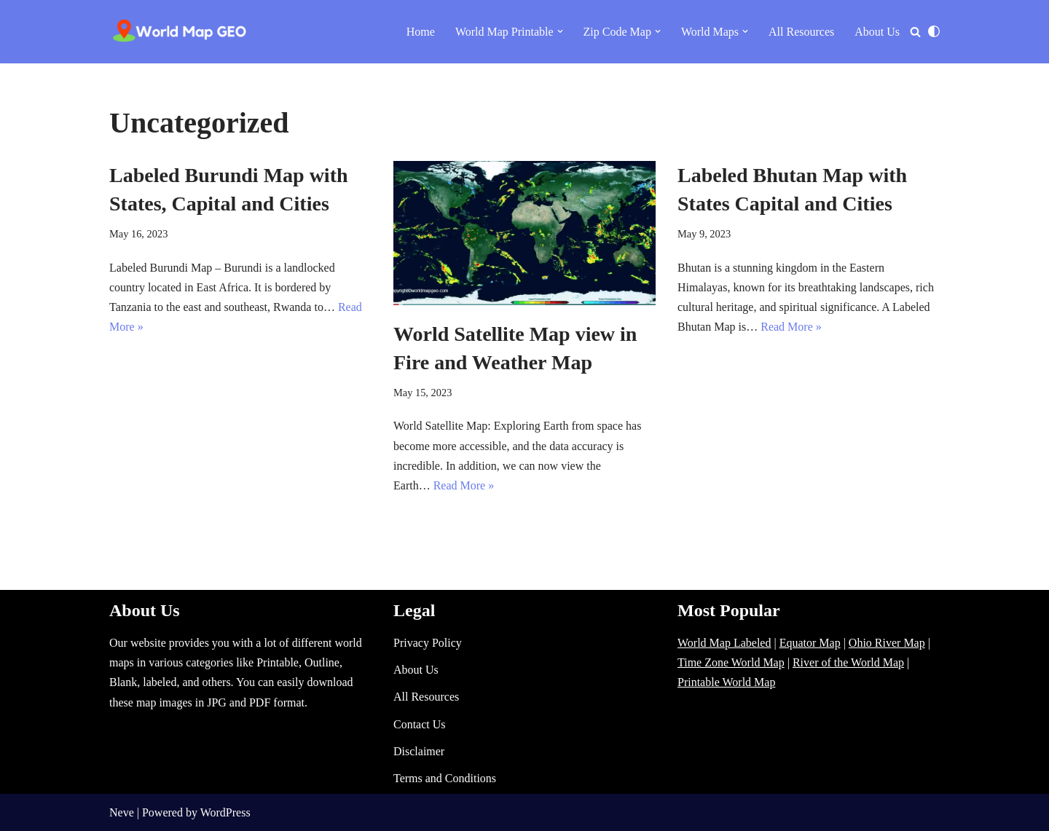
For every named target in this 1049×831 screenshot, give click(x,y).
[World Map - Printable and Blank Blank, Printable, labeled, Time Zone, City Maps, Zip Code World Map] (180, 31)
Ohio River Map (887, 643)
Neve (121, 812)
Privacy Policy (427, 643)
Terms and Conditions (444, 778)
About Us (877, 31)
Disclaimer (418, 751)
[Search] (915, 31)
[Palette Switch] (934, 31)
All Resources (801, 31)
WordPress (225, 812)
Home (420, 31)
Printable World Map (726, 682)
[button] (560, 31)
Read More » (464, 485)
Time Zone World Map (731, 662)
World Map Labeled (724, 643)
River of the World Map (848, 662)
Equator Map (810, 643)
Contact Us (419, 724)
